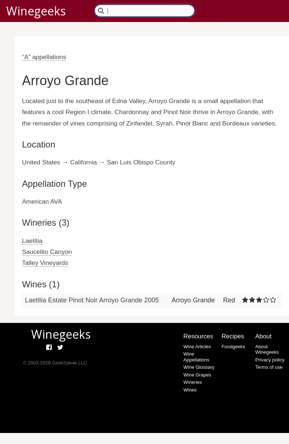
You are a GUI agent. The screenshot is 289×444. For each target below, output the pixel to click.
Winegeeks (36, 11)
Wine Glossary (199, 367)
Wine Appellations (196, 357)
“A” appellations (44, 57)
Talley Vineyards (45, 262)
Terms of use (268, 367)
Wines (190, 390)
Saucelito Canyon (47, 251)
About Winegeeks (267, 349)
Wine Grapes (197, 375)
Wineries (192, 382)
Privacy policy (269, 360)
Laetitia (32, 240)
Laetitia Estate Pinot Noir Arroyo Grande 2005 (92, 300)
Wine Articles (197, 346)
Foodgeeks (233, 346)
